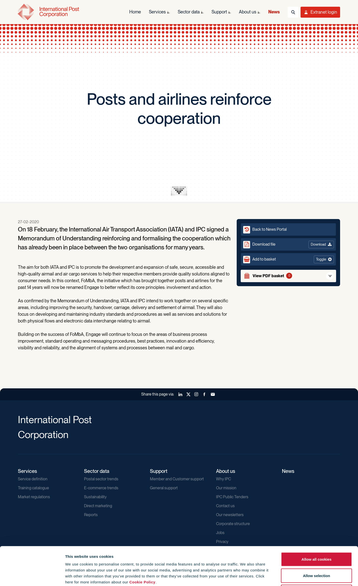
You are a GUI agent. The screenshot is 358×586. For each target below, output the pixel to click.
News (288, 471)
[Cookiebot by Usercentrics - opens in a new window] (32, 576)
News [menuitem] (274, 11)
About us (225, 471)
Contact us (225, 505)
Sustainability (95, 497)
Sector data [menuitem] (189, 11)
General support (164, 488)
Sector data (96, 471)
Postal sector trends (101, 479)
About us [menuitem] (247, 11)
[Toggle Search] (293, 12)
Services (27, 471)
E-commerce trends (101, 488)
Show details (268, 576)
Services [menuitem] (157, 11)
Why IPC (223, 479)
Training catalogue (33, 488)
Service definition (32, 479)
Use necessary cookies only (316, 553)
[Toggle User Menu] (320, 12)
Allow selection (316, 537)
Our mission (226, 488)
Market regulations (34, 497)
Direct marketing (98, 505)
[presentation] (179, 191)
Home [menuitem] (135, 11)
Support (158, 471)
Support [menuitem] (219, 11)
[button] (288, 259)
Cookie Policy (142, 543)
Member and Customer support (177, 479)
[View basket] (288, 276)
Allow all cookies (317, 521)
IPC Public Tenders (232, 497)
